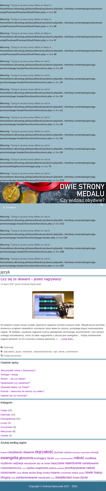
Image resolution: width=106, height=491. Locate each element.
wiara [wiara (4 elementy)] (75, 472)
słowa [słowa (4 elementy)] (25, 472)
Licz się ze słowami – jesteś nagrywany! (31, 279)
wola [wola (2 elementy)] (13, 478)
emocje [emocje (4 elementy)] (95, 452)
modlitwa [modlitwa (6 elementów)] (90, 458)
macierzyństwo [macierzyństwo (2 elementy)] (66, 458)
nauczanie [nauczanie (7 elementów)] (57, 463)
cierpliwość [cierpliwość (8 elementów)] (15, 452)
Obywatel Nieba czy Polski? (15, 387)
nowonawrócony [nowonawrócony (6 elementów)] (11, 467)
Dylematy (9, 347)
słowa (61, 351)
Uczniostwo (7, 427)
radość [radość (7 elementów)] (90, 468)
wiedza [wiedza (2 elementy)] (82, 473)
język (18, 351)
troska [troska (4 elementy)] (46, 472)
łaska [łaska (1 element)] (53, 478)
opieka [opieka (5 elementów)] (30, 467)
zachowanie (72, 351)
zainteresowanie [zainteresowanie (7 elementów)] (26, 477)
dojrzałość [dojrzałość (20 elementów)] (44, 452)
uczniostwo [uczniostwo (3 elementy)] (65, 472)
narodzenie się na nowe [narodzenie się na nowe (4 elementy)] (37, 463)
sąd (55, 351)
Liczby (4, 423)
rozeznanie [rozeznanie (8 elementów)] (8, 472)
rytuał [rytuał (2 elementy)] (18, 473)
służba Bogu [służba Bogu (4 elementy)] (36, 472)
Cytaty (4, 410)
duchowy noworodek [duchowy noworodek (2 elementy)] (81, 452)
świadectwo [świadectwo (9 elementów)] (63, 477)
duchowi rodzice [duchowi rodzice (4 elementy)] (63, 452)
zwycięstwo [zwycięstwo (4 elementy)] (44, 477)
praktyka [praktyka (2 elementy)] (60, 468)
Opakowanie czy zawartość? (15, 383)
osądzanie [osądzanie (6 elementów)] (41, 467)
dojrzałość (9, 351)
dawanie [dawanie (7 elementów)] (29, 452)
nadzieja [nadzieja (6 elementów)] (18, 463)
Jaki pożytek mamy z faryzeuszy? (18, 370)
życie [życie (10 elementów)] (84, 477)
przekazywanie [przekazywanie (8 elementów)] (75, 468)
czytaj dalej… (68, 339)
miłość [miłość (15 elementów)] (79, 458)
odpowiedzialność (43, 351)
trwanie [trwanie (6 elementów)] (55, 472)
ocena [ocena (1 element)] (24, 468)
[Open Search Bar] (101, 204)
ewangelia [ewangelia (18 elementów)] (9, 458)
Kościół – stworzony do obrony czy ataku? (22, 391)
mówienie (27, 351)
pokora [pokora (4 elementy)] (52, 468)
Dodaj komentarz (13, 355)
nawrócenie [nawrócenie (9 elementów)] (73, 463)
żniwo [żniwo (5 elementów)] (76, 477)
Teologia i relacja (9, 374)
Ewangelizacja (8, 419)
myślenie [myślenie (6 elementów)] (6, 463)
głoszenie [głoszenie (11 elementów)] (26, 458)
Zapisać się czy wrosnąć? (14, 395)
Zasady (4, 435)
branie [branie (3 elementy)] (4, 452)
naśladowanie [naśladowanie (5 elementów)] (90, 463)
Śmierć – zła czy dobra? (13, 379)
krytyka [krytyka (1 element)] (57, 458)
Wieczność (6, 431)
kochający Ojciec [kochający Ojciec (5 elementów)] (44, 458)
